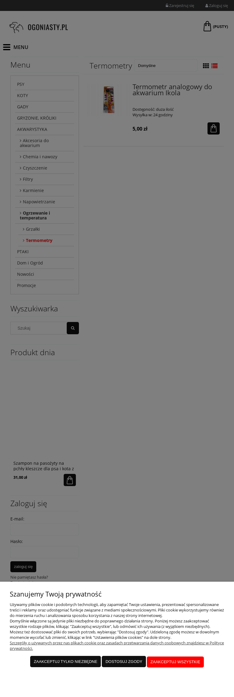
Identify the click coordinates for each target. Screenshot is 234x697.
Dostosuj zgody (123, 662)
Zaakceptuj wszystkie (175, 662)
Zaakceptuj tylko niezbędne (66, 662)
